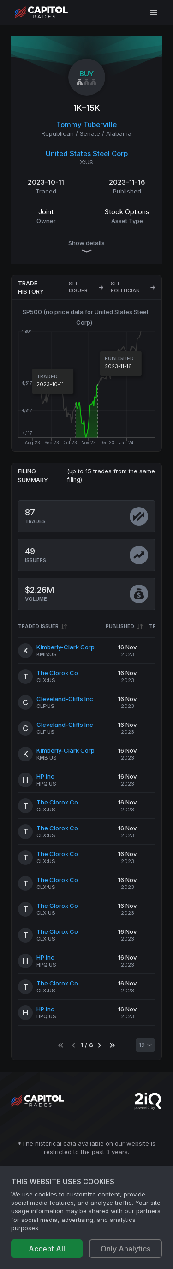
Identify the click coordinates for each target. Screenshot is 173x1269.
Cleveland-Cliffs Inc (64, 698)
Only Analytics (125, 1248)
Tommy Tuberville (86, 124)
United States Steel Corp (87, 153)
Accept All (47, 1248)
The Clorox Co (57, 673)
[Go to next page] (99, 1045)
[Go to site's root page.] (51, 12)
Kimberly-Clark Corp (65, 647)
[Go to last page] (112, 1045)
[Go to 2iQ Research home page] (148, 1101)
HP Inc (45, 776)
